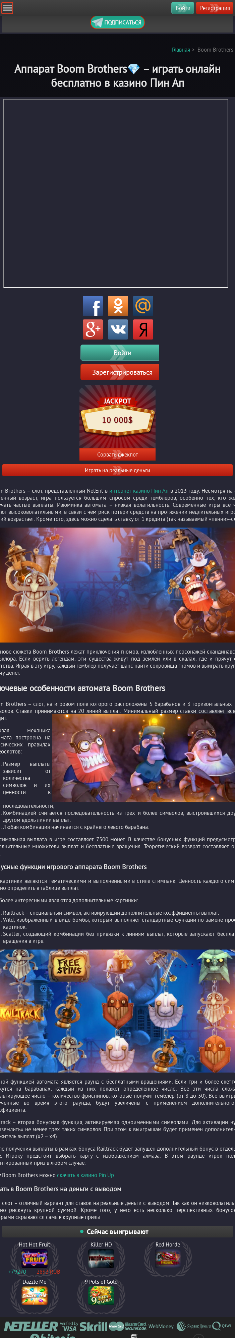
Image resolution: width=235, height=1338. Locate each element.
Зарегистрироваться (122, 372)
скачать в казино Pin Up (85, 1174)
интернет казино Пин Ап (139, 490)
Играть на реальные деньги (117, 470)
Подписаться (116, 22)
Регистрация (215, 7)
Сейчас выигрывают (118, 1231)
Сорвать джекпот (117, 454)
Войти (183, 7)
